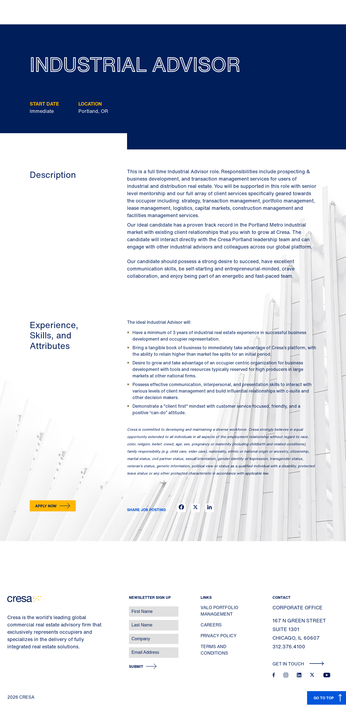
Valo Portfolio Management (219, 610)
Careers (211, 625)
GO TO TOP (324, 698)
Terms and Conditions (214, 649)
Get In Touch (298, 664)
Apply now (46, 506)
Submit (136, 666)
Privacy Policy (219, 635)
